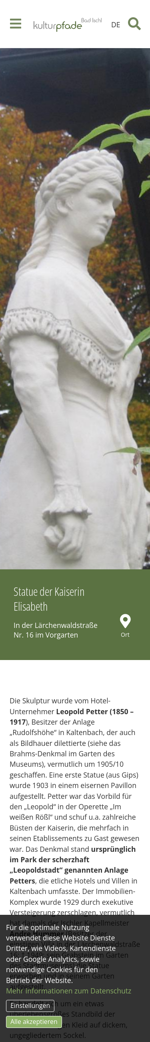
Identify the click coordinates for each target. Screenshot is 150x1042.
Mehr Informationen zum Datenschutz (68, 990)
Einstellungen (30, 1005)
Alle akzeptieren (34, 1021)
